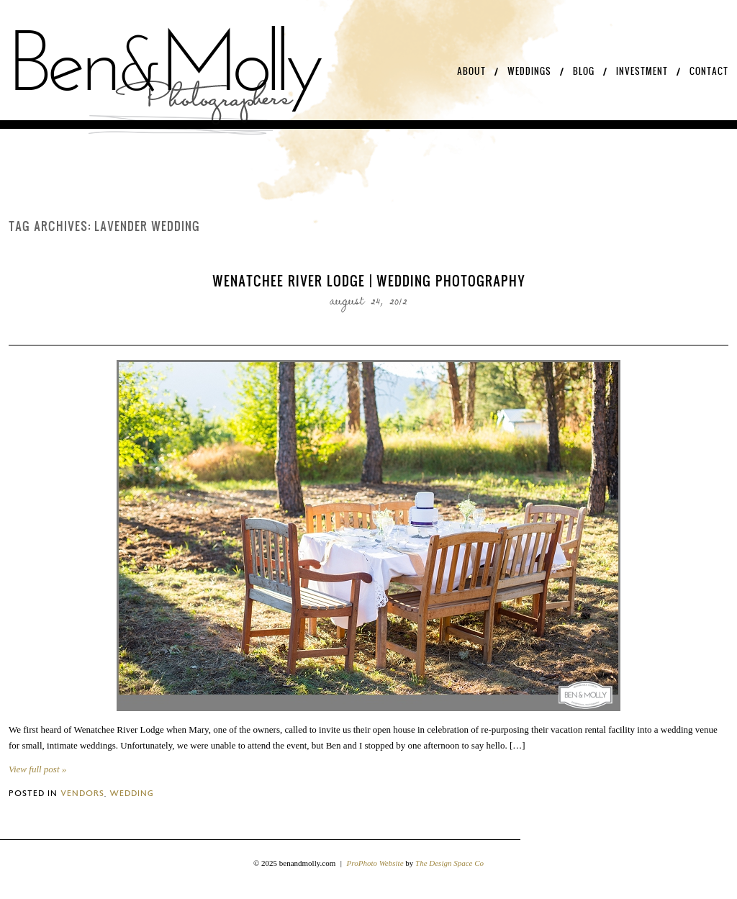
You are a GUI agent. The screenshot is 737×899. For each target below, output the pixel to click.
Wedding (131, 793)
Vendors (82, 793)
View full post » (37, 769)
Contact (708, 71)
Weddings (529, 71)
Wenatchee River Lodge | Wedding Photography (368, 280)
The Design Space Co (449, 863)
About (471, 71)
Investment (642, 71)
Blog (583, 71)
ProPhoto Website (375, 863)
